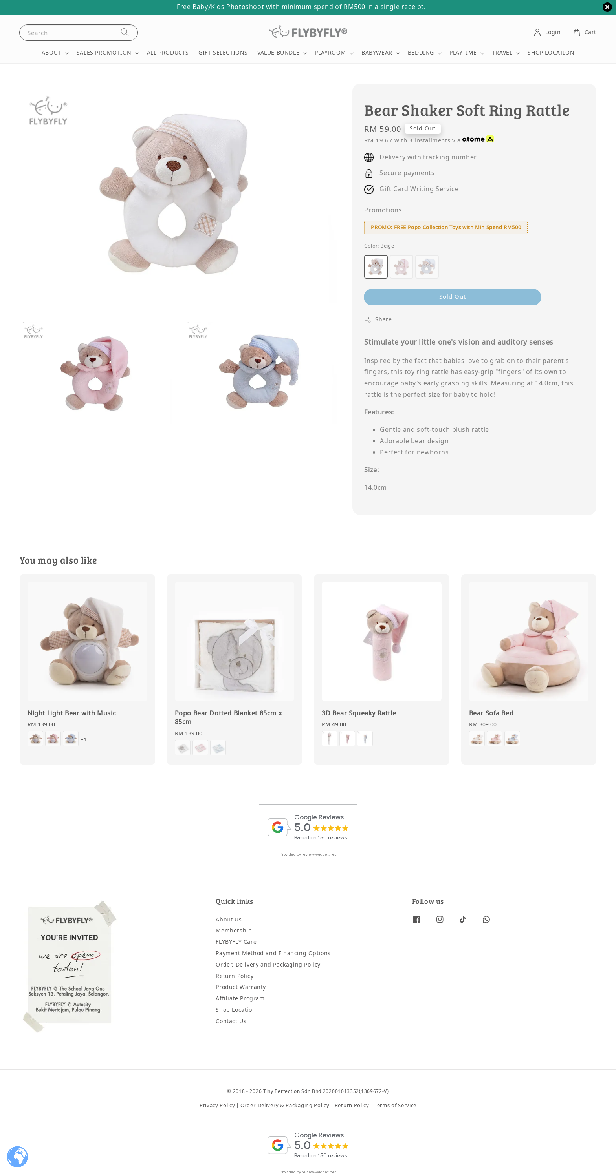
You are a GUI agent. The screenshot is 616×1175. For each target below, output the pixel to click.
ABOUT (51, 53)
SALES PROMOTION (104, 53)
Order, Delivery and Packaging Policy (268, 965)
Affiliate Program (240, 998)
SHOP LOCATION (551, 53)
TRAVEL (502, 53)
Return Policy (234, 976)
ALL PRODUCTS (168, 53)
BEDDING (421, 53)
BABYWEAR (376, 53)
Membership (234, 931)
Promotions (383, 210)
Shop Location (236, 1010)
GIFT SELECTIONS (223, 53)
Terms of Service (395, 1105)
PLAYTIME (463, 53)
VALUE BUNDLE (278, 53)
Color (379, 246)
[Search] (125, 32)
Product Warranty (241, 987)
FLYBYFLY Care (236, 942)
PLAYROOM (330, 53)
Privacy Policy (217, 1105)
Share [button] (378, 320)
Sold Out (452, 296)
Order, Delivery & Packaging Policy (285, 1105)
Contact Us (231, 1021)
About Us (229, 920)
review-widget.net (319, 854)
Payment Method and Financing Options (273, 953)
